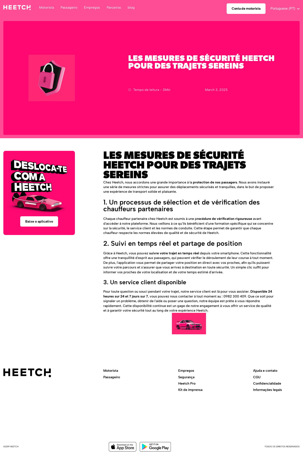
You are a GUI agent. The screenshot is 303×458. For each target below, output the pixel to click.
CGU (256, 377)
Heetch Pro (186, 383)
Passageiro (111, 377)
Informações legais (267, 390)
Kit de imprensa (190, 390)
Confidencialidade (267, 383)
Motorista (110, 371)
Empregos (186, 371)
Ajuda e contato (265, 371)
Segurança (186, 377)
